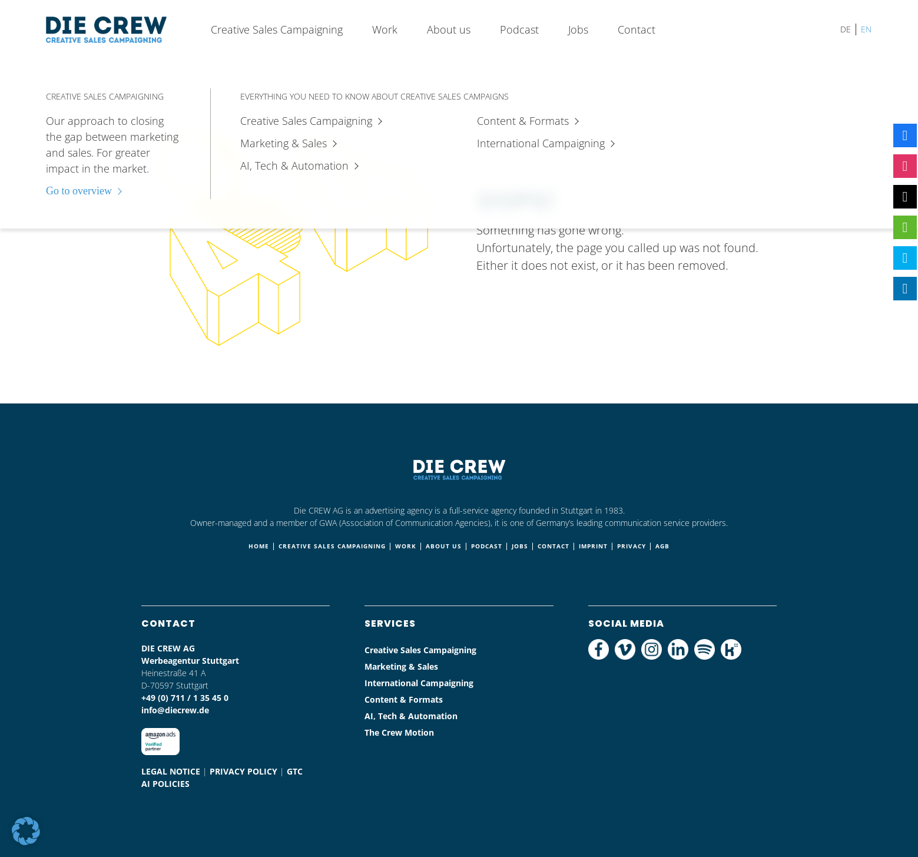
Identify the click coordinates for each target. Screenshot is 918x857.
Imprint (593, 546)
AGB (662, 546)
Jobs (578, 29)
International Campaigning (418, 683)
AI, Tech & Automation (411, 716)
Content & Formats (403, 699)
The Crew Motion (399, 732)
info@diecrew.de (175, 710)
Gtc (295, 771)
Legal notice (170, 771)
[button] (26, 831)
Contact (636, 29)
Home (258, 546)
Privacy (631, 546)
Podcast (519, 29)
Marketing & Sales (401, 666)
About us (448, 29)
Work (384, 29)
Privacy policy (243, 771)
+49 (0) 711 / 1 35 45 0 (184, 697)
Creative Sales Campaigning (277, 29)
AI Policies (165, 783)
